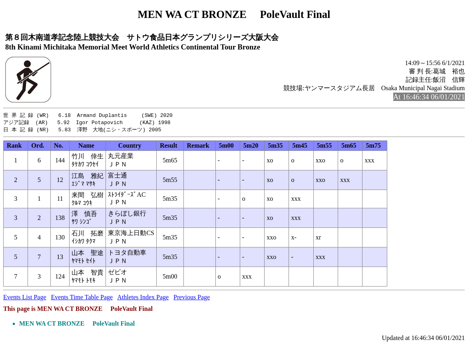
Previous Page (191, 298)
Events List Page (24, 298)
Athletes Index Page (143, 298)
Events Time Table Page (82, 298)
